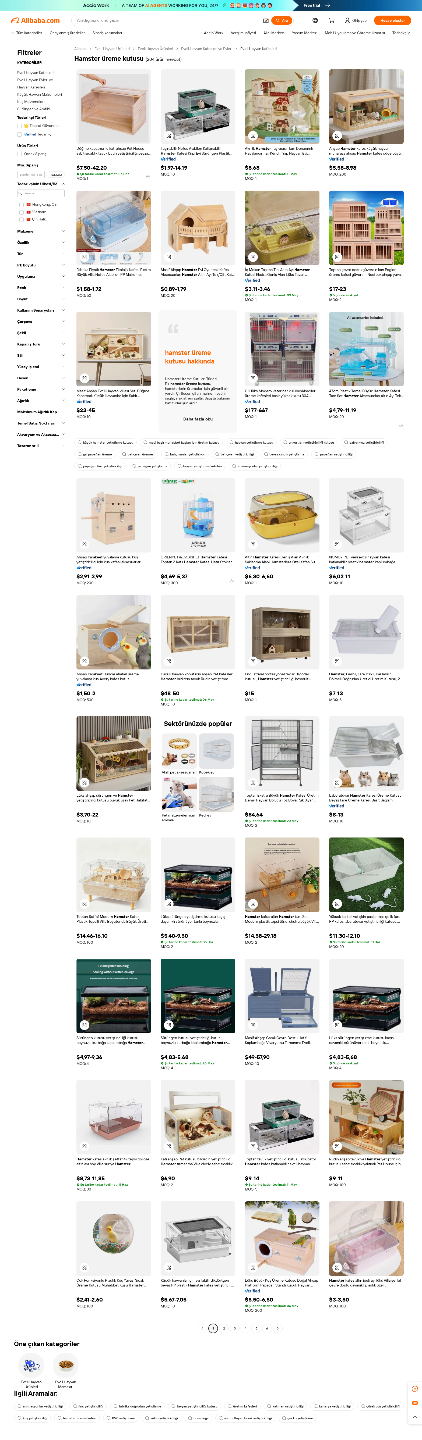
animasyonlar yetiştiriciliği (254, 466)
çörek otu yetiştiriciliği (380, 1406)
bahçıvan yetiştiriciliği (234, 454)
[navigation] (41, 689)
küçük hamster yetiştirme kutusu (105, 442)
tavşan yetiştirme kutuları (200, 466)
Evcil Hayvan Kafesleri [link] (258, 49)
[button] (266, 20)
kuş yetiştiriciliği (32, 1418)
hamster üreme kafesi (77, 1418)
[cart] (333, 21)
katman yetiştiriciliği (285, 1406)
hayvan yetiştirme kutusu (251, 442)
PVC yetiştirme (121, 1418)
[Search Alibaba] (167, 20)
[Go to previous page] (202, 1328)
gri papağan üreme (95, 454)
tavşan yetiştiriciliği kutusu (194, 1406)
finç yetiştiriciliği (88, 1406)
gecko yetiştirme (297, 1418)
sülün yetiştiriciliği (161, 1418)
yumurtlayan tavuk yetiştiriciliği (245, 1418)
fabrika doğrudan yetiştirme (137, 1406)
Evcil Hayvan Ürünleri (112, 49)
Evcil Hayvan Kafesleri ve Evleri (206, 49)
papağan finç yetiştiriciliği (100, 466)
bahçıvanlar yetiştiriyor (185, 454)
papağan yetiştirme (149, 466)
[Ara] (281, 20)
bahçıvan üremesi (138, 454)
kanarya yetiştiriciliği (332, 1406)
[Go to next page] (278, 1328)
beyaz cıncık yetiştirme (284, 454)
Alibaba (80, 49)
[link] (415, 1389)
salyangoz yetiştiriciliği (364, 442)
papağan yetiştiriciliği (334, 454)
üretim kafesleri (242, 1406)
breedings (198, 1418)
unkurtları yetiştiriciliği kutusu (308, 442)
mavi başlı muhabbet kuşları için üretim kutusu (181, 442)
